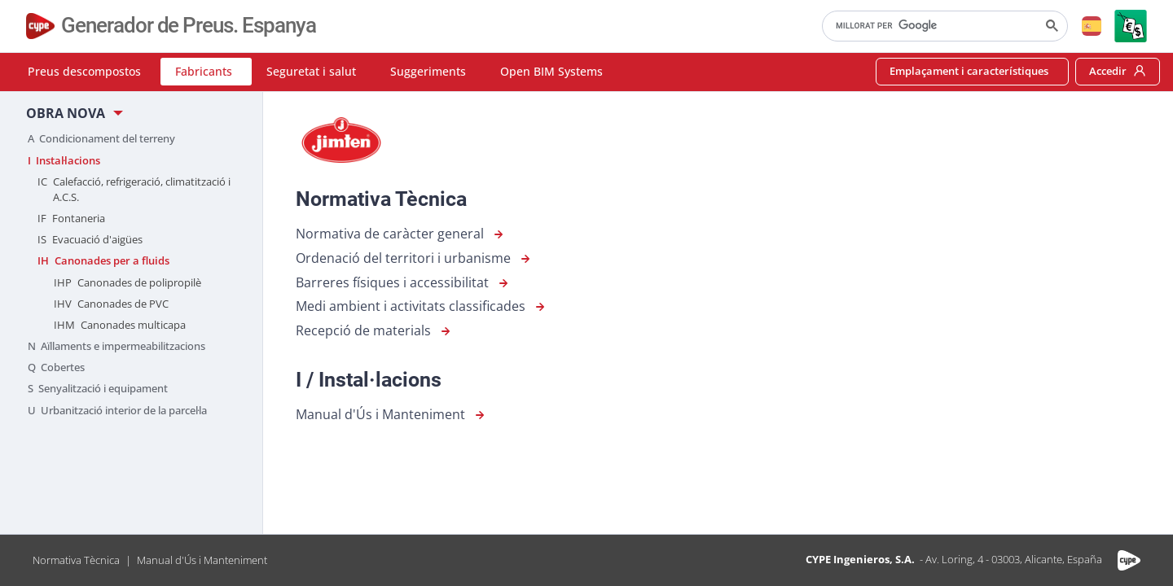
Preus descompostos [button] (84, 71)
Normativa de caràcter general (401, 234)
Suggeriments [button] (428, 71)
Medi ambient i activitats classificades (422, 307)
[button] (1091, 26)
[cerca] (943, 26)
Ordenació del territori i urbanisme (415, 259)
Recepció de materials (375, 331)
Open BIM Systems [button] (551, 71)
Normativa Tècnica (76, 560)
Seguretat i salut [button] (311, 71)
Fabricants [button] (203, 71)
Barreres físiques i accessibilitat (404, 283)
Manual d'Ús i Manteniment (392, 415)
